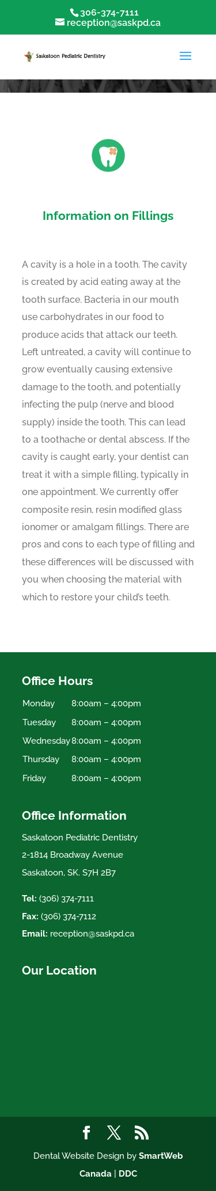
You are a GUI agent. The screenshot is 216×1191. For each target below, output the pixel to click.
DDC (128, 1174)
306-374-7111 (109, 12)
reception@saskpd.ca (92, 934)
